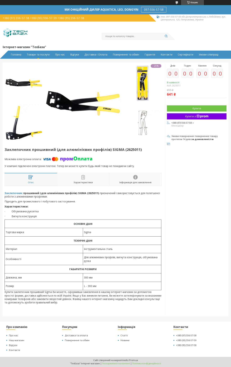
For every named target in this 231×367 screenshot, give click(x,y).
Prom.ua (133, 360)
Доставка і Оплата (95, 54)
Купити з (196, 116)
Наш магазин (16, 340)
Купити (196, 108)
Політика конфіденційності (146, 363)
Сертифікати (185, 54)
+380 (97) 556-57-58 (186, 335)
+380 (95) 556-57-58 (186, 345)
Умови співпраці (208, 54)
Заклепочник (14, 193)
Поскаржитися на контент (116, 363)
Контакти (166, 54)
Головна (16, 54)
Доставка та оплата (76, 335)
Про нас (60, 54)
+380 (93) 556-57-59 (186, 340)
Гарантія (150, 54)
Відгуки (74, 54)
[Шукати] (166, 36)
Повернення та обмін (126, 54)
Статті (124, 335)
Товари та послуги (38, 54)
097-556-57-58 (154, 10)
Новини (125, 340)
